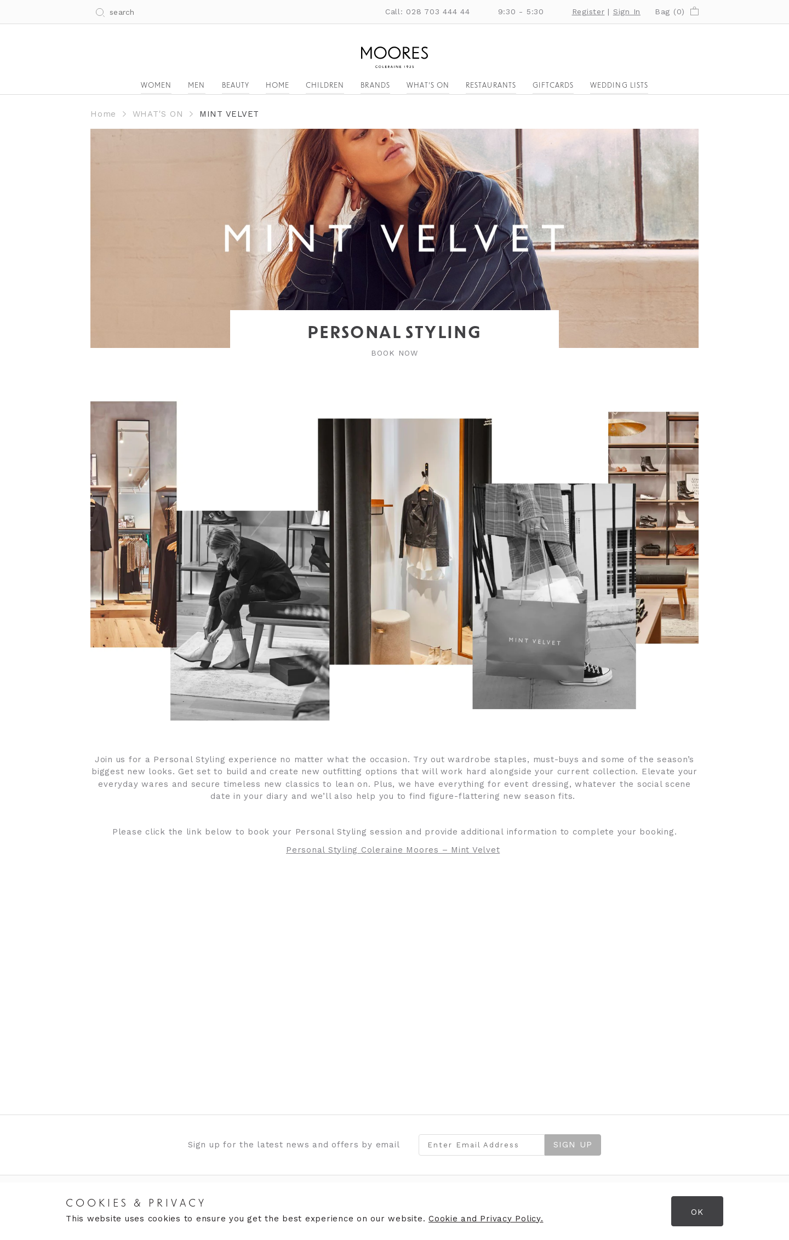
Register (588, 11)
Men (196, 86)
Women (156, 86)
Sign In (627, 11)
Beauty (235, 86)
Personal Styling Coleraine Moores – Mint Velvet (393, 850)
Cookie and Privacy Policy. (486, 1219)
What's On (428, 86)
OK (697, 1212)
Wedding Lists (619, 86)
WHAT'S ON (158, 114)
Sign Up (572, 1145)
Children (325, 86)
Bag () (677, 11)
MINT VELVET (229, 114)
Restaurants (491, 86)
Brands (375, 86)
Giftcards (553, 86)
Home (277, 86)
